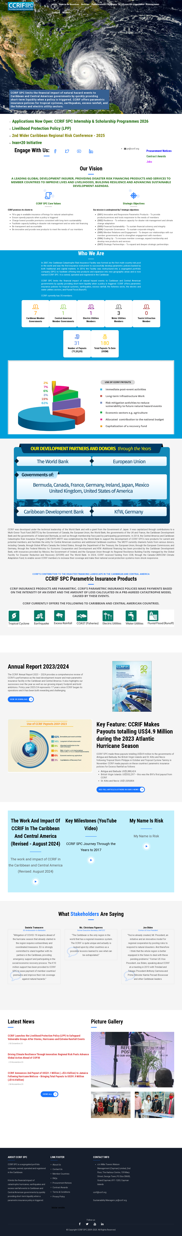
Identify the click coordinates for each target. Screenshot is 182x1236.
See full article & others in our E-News (118, 790)
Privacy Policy (59, 1196)
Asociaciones (152, 4)
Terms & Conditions (61, 1192)
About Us (57, 1165)
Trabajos (56, 12)
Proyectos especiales (133, 4)
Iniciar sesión (58, 1207)
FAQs (55, 1178)
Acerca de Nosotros (69, 4)
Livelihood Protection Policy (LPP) (41, 128)
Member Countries (61, 1174)
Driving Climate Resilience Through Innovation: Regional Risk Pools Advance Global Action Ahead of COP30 (48, 1056)
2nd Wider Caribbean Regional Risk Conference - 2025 (58, 135)
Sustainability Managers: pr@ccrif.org (110, 1200)
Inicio (54, 4)
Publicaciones (98, 4)
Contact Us (57, 1169)
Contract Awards (156, 156)
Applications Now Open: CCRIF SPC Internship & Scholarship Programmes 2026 (80, 121)
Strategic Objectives (134, 203)
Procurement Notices (158, 151)
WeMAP (66, 12)
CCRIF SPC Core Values (48, 203)
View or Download (18, 699)
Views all (47, 1094)
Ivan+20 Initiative (27, 142)
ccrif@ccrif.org (99, 1192)
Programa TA (113, 4)
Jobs (149, 161)
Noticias (85, 4)
